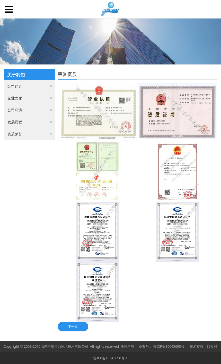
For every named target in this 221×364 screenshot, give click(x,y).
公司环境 (15, 110)
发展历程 (15, 121)
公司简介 (15, 86)
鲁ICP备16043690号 (168, 346)
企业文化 (15, 98)
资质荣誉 (15, 133)
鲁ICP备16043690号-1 (110, 358)
